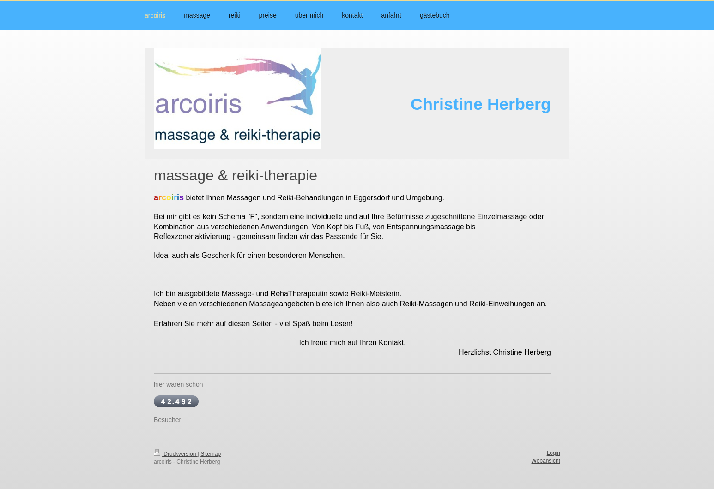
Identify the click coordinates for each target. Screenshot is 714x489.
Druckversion (176, 454)
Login (553, 453)
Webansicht (546, 461)
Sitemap (210, 454)
